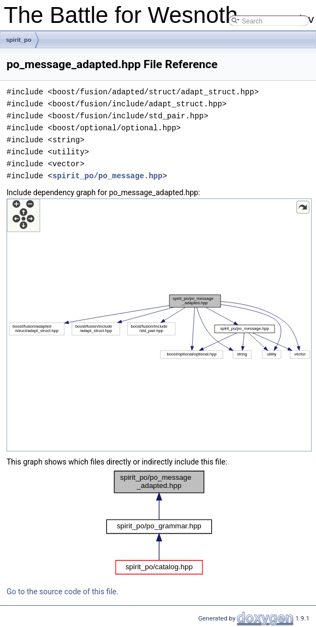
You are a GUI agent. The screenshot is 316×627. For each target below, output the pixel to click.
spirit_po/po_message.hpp (107, 176)
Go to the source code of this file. (62, 591)
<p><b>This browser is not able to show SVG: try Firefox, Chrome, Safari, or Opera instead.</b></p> (159, 325)
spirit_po (18, 40)
